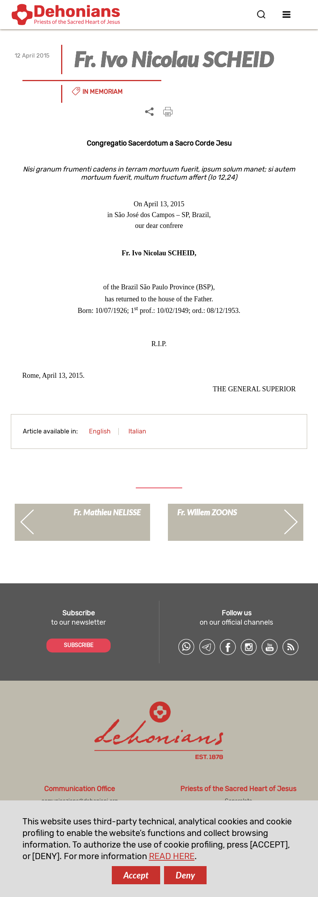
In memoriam (102, 91)
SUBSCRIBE (78, 645)
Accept (136, 875)
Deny (185, 875)
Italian (137, 431)
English (100, 431)
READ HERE (172, 856)
